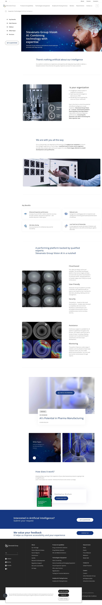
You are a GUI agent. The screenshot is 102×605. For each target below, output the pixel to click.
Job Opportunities (87, 578)
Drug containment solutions (59, 547)
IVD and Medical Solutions (59, 553)
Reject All (63, 595)
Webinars (85, 555)
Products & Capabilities (26, 6)
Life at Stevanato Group (89, 576)
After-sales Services (57, 568)
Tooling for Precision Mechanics (60, 573)
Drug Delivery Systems (58, 550)
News (84, 547)
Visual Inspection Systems (59, 565)
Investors (95, 1)
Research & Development (38, 560)
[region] (43, 595)
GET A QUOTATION (12, 43)
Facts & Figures (36, 553)
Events (85, 550)
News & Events (80, 6)
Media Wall (86, 558)
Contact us (89, 6)
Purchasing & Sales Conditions (89, 596)
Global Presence (87, 565)
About (82, 1)
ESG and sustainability (37, 565)
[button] (25, 289)
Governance (35, 555)
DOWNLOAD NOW (61, 498)
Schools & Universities (89, 581)
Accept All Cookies (63, 591)
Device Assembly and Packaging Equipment (63, 563)
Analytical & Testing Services (60, 6)
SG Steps (34, 568)
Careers (89, 1)
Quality (33, 558)
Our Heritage (35, 547)
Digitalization (55, 571)
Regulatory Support (37, 563)
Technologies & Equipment (42, 6)
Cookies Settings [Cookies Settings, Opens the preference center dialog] (63, 598)
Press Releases (87, 553)
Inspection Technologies (14, 11)
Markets (72, 6)
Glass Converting (56, 560)
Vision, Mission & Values (38, 550)
